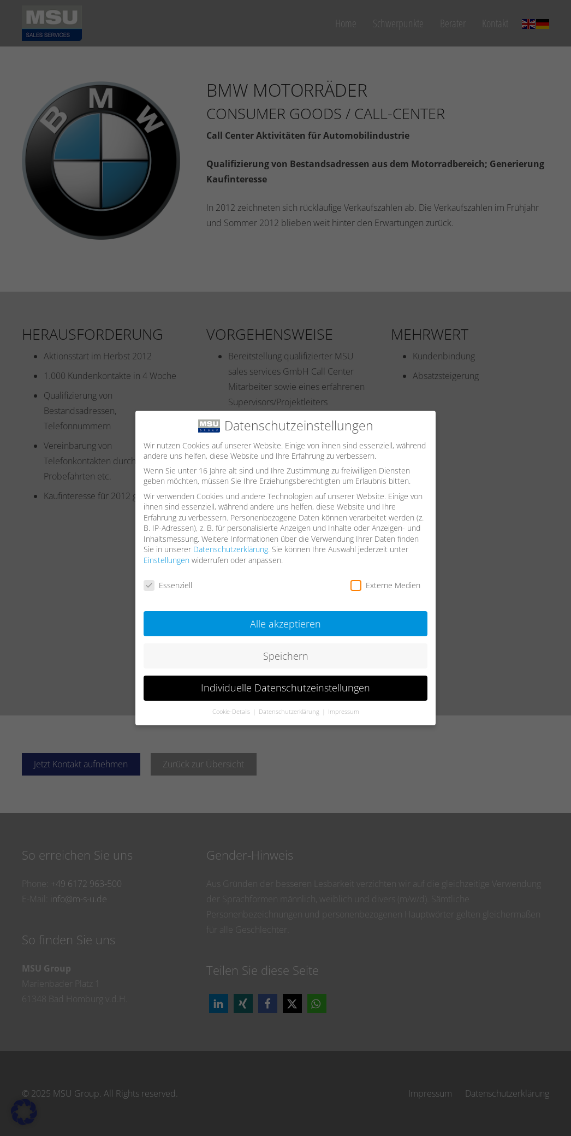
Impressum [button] (343, 708)
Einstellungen (166, 556)
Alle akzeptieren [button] (285, 619)
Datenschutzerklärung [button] (290, 708)
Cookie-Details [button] (232, 708)
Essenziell (168, 581)
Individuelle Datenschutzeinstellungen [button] (285, 683)
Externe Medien (385, 581)
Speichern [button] (285, 651)
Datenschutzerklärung (230, 545)
